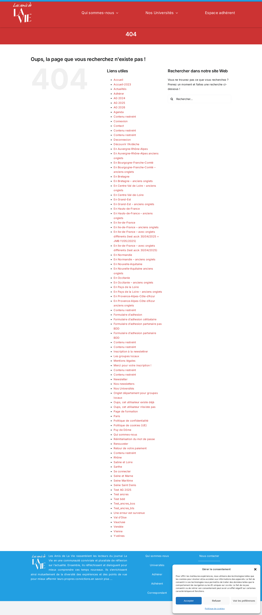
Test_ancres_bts (124, 508)
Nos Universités (124, 388)
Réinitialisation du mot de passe (134, 439)
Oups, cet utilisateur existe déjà (134, 402)
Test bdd (119, 499)
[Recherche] (172, 99)
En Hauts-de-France (127, 208)
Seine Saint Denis (125, 485)
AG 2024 (119, 98)
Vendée (118, 526)
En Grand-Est (122, 199)
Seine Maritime (123, 480)
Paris (117, 416)
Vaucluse (119, 522)
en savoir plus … (101, 579)
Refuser (216, 600)
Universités (157, 565)
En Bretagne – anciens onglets (133, 181)
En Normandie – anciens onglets (134, 259)
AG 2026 (119, 107)
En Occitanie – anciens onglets (133, 282)
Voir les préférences (244, 600)
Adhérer (119, 93)
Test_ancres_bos (124, 503)
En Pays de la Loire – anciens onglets (138, 291)
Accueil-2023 (122, 84)
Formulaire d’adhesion (128, 314)
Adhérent (157, 583)
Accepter (189, 600)
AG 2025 (119, 102)
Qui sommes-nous (125, 434)
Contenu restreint (125, 116)
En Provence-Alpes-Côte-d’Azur (134, 296)
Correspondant (157, 592)
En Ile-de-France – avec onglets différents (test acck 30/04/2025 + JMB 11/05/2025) (136, 236)
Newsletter (120, 379)
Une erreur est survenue (129, 513)
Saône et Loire (123, 462)
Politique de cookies (215, 608)
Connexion (120, 121)
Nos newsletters (124, 383)
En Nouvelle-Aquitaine (128, 264)
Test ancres (121, 494)
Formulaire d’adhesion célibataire (135, 319)
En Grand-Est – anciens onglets (134, 204)
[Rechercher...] (199, 99)
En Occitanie (122, 277)
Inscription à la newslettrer (131, 351)
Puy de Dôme (122, 429)
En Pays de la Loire (126, 287)
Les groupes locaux (126, 356)
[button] (255, 569)
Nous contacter (209, 556)
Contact (119, 125)
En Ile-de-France (124, 222)
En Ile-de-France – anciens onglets (136, 227)
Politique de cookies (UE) (130, 425)
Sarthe (118, 466)
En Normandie (123, 255)
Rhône (118, 457)
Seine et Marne (123, 476)
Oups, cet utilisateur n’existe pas (134, 407)
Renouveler (121, 443)
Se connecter (122, 471)
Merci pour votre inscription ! (132, 365)
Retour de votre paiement (130, 448)
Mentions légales (124, 360)
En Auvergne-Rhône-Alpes (131, 149)
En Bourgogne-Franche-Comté (133, 162)
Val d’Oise (120, 517)
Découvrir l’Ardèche (126, 144)
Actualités (120, 89)
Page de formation (126, 411)
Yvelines (119, 535)
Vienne (118, 531)
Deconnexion (122, 139)
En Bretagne (121, 176)
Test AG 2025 (122, 489)
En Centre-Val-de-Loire (129, 195)
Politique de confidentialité (131, 420)
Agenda (118, 112)
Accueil (118, 79)
